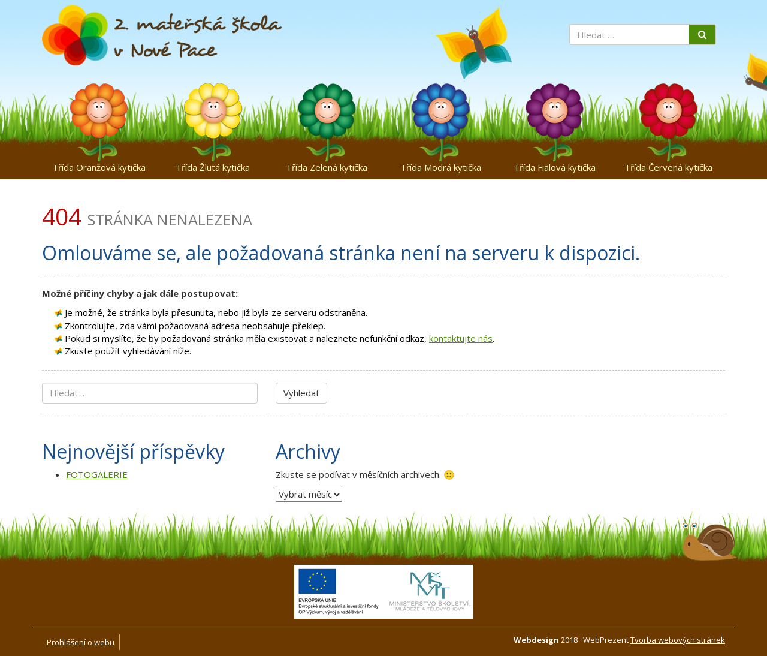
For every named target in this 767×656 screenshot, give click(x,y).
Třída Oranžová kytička (99, 167)
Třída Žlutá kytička (213, 167)
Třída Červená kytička (668, 167)
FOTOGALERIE (97, 474)
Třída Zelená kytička (326, 167)
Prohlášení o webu (80, 642)
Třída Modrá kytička (440, 167)
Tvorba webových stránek (677, 639)
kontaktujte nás (461, 338)
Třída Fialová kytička (555, 167)
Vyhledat (301, 393)
